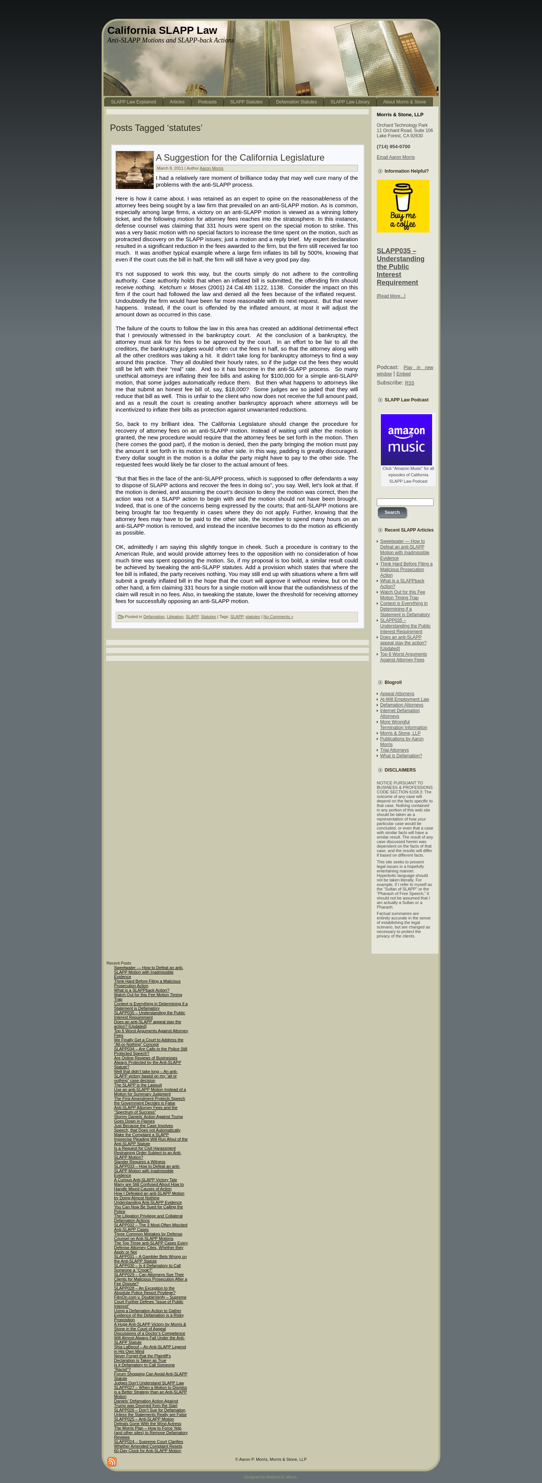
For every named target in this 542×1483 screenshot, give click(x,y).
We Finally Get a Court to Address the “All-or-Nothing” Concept (148, 1042)
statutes (252, 616)
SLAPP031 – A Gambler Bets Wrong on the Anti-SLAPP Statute (150, 1258)
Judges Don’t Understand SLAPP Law (149, 1383)
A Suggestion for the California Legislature (240, 157)
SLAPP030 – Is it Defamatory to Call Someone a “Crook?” (147, 1267)
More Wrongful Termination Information (403, 724)
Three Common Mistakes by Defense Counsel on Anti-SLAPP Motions (148, 1236)
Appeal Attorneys (397, 693)
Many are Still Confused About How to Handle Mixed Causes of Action (149, 1186)
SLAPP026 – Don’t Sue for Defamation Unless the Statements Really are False (150, 1412)
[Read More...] (391, 296)
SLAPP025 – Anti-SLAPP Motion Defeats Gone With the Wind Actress (147, 1421)
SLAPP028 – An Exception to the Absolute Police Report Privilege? (144, 1290)
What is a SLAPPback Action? (141, 990)
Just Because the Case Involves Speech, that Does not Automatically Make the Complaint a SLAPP (147, 1130)
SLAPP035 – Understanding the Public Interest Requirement (401, 266)
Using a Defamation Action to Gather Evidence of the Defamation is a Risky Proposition (149, 1315)
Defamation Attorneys (401, 705)
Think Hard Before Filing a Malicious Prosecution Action (406, 569)
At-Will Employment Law (404, 699)
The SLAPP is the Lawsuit (138, 1085)
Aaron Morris (212, 168)
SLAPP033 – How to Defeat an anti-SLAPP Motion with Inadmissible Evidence (147, 1171)
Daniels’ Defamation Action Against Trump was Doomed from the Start (146, 1403)
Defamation (153, 616)
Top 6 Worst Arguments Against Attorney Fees (403, 657)
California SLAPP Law (162, 30)
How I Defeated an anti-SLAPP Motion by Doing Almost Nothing (149, 1195)
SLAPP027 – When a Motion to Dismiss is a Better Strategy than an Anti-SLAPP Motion (150, 1392)
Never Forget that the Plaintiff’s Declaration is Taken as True (142, 1358)
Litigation (175, 616)
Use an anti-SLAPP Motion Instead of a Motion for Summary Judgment (150, 1091)
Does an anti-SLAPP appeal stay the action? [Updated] (403, 643)
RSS (409, 383)
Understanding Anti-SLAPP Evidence (148, 1202)
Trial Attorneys (394, 750)
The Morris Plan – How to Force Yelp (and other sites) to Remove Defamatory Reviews (151, 1432)
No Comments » (278, 616)
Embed (403, 374)
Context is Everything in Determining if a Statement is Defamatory (405, 609)
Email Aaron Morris (396, 157)
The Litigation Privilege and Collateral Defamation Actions (148, 1218)
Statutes (208, 616)
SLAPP (192, 616)
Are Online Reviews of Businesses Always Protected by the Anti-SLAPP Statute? (147, 1062)
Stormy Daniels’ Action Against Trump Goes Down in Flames (148, 1118)
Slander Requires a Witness (139, 1161)
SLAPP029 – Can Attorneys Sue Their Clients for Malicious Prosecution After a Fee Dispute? (150, 1279)
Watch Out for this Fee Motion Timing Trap (402, 595)
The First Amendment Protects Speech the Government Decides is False (149, 1100)
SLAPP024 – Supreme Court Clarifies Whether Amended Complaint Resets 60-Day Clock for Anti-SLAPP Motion (148, 1446)
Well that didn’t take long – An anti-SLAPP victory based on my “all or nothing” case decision (146, 1076)
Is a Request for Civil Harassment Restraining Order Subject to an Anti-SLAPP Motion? (147, 1152)
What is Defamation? (401, 755)
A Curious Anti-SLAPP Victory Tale (145, 1180)
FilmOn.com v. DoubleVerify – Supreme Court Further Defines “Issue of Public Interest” (150, 1301)
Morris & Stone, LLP (400, 733)
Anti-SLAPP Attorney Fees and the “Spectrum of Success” (146, 1109)
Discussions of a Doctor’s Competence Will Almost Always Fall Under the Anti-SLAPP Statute (149, 1338)
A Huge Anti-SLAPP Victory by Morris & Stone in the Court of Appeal (150, 1326)
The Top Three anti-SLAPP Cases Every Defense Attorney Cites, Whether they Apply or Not (151, 1247)
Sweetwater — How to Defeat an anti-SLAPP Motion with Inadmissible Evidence (404, 550)
